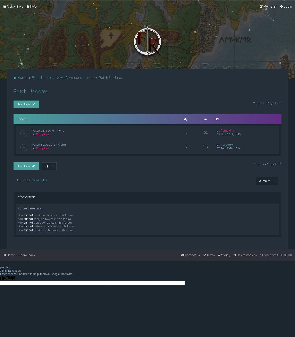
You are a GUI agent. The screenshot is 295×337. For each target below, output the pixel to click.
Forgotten (227, 144)
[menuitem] (31, 6)
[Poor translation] (10, 278)
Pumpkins (42, 134)
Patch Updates (31, 91)
